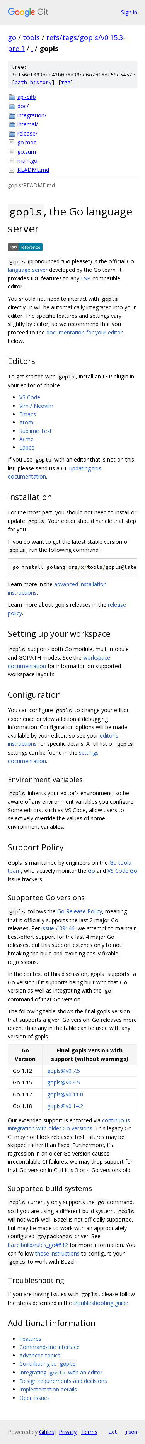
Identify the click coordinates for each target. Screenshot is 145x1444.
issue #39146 (58, 928)
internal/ (27, 124)
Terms (89, 1432)
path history (33, 82)
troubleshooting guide (100, 1303)
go (12, 37)
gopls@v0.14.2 (65, 1106)
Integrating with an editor (60, 1372)
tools (31, 37)
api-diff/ (26, 96)
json (131, 1431)
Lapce (26, 447)
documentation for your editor (84, 332)
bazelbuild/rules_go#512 (38, 1245)
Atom (26, 422)
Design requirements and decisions (63, 1381)
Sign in (129, 12)
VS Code (29, 397)
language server (28, 269)
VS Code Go (122, 870)
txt (112, 1431)
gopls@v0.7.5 (63, 1070)
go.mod (27, 142)
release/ (27, 133)
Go (91, 870)
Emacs (27, 414)
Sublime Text (35, 430)
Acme (26, 439)
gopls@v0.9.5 (63, 1082)
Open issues (34, 1398)
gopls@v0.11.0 (65, 1094)
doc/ (23, 106)
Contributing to (48, 1363)
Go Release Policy (79, 911)
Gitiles (46, 1432)
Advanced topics (39, 1355)
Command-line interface (49, 1347)
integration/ (31, 115)
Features (30, 1338)
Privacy (68, 1432)
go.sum (26, 151)
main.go (27, 160)
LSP (85, 278)
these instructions (57, 1253)
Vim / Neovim (36, 405)
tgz (65, 82)
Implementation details (48, 1389)
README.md (33, 169)
